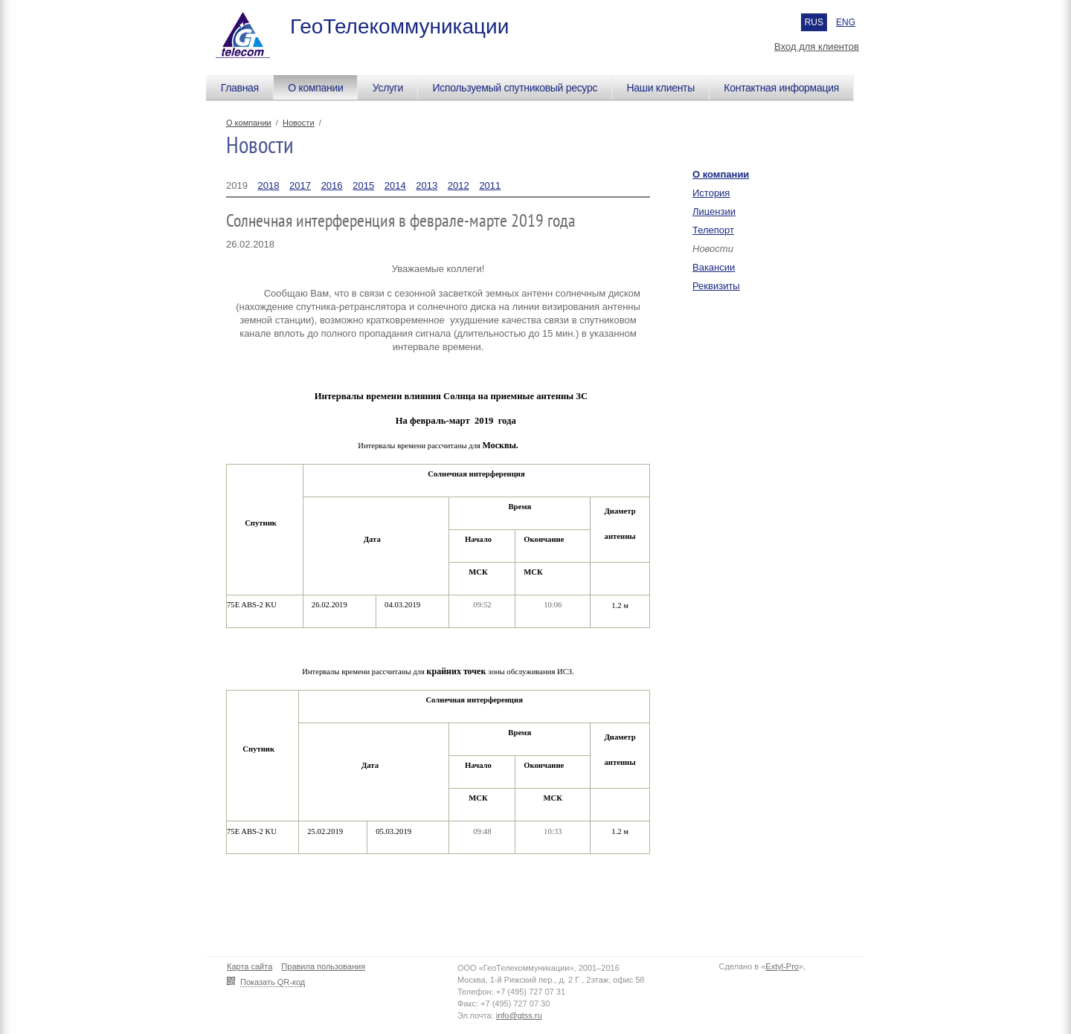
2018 (269, 185)
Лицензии (714, 211)
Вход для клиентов (816, 46)
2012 (458, 185)
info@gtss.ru (519, 1015)
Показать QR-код (272, 982)
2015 (363, 185)
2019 (237, 185)
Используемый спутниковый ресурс (514, 88)
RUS (814, 22)
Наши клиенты (660, 88)
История (711, 192)
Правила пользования (323, 966)
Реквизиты (716, 285)
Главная (240, 88)
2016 (332, 185)
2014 (395, 185)
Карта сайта (249, 966)
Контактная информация (781, 88)
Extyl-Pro (782, 966)
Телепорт (713, 230)
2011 (490, 185)
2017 (300, 185)
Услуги (388, 88)
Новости (299, 122)
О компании (315, 88)
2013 (426, 185)
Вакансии (713, 267)
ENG (845, 22)
